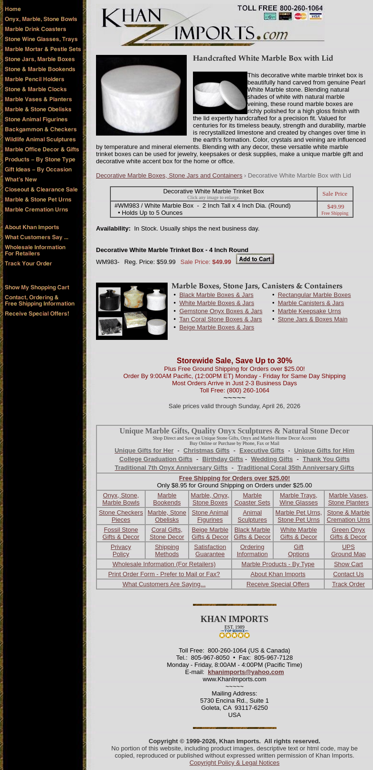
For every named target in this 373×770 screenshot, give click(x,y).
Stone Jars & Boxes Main (313, 319)
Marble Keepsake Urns (309, 311)
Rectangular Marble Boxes (314, 294)
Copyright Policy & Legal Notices (235, 762)
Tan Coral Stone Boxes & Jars (220, 319)
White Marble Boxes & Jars (216, 302)
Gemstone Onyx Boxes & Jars (220, 311)
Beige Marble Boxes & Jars (216, 327)
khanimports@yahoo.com (246, 671)
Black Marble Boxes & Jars (216, 294)
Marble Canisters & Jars (311, 302)
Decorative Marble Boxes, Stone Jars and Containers (169, 175)
